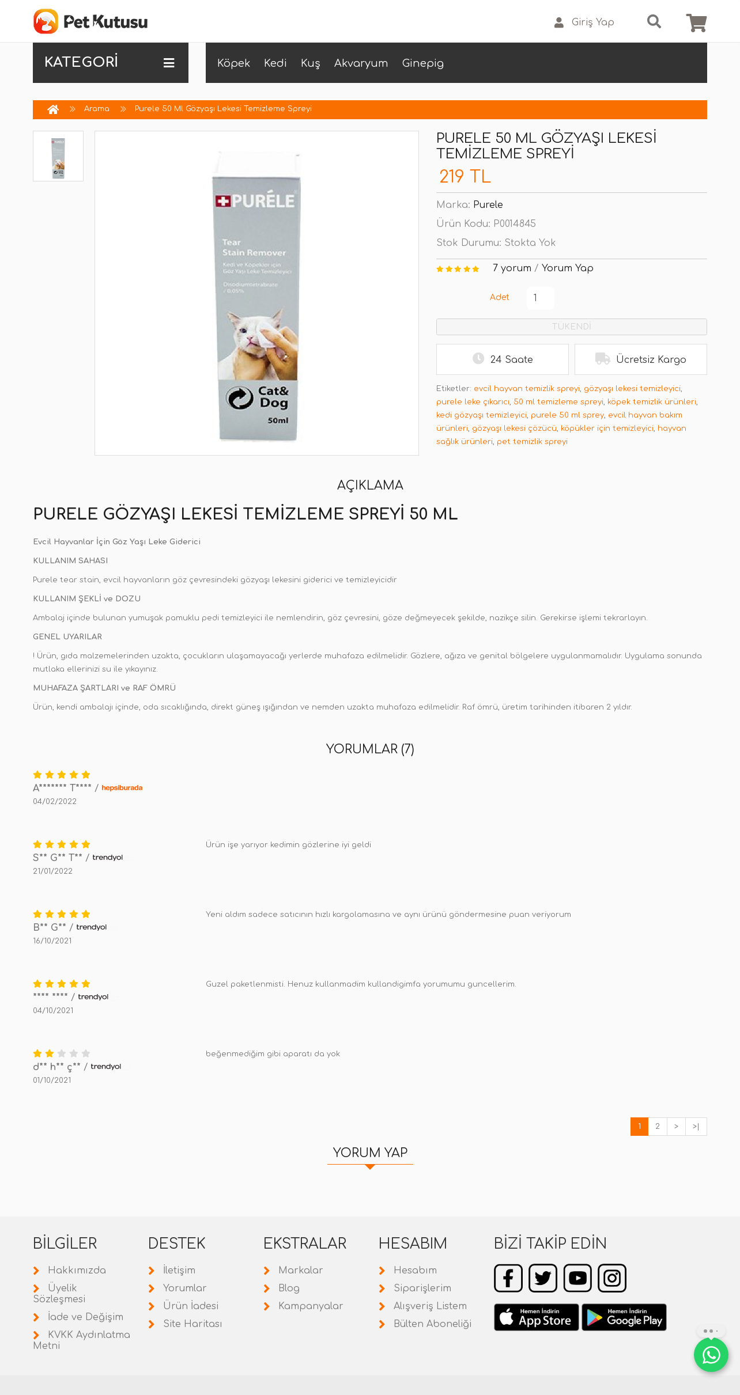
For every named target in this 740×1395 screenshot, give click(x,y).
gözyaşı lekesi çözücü (514, 428)
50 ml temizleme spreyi (558, 402)
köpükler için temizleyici (607, 428)
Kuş (310, 63)
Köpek (233, 63)
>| (696, 1127)
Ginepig (423, 63)
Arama (97, 109)
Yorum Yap (568, 268)
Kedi (275, 63)
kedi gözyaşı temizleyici (481, 415)
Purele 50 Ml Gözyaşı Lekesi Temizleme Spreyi (223, 109)
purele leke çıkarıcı (472, 402)
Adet (499, 297)
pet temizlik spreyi (532, 442)
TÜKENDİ (571, 327)
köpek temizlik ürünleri (651, 402)
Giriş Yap (584, 22)
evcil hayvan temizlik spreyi (527, 389)
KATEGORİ (109, 62)
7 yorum (512, 268)
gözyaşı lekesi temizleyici (632, 389)
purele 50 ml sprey (567, 415)
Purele (488, 205)
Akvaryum (361, 63)
